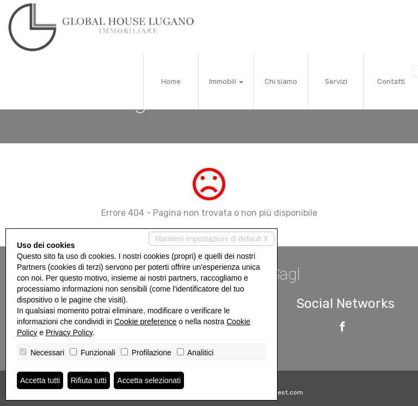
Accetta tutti (40, 380)
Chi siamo (281, 81)
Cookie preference (145, 321)
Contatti (391, 81)
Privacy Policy (69, 332)
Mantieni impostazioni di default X (211, 238)
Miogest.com (283, 392)
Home (171, 81)
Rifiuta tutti (89, 380)
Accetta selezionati (149, 380)
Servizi (336, 81)
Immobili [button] (226, 81)
